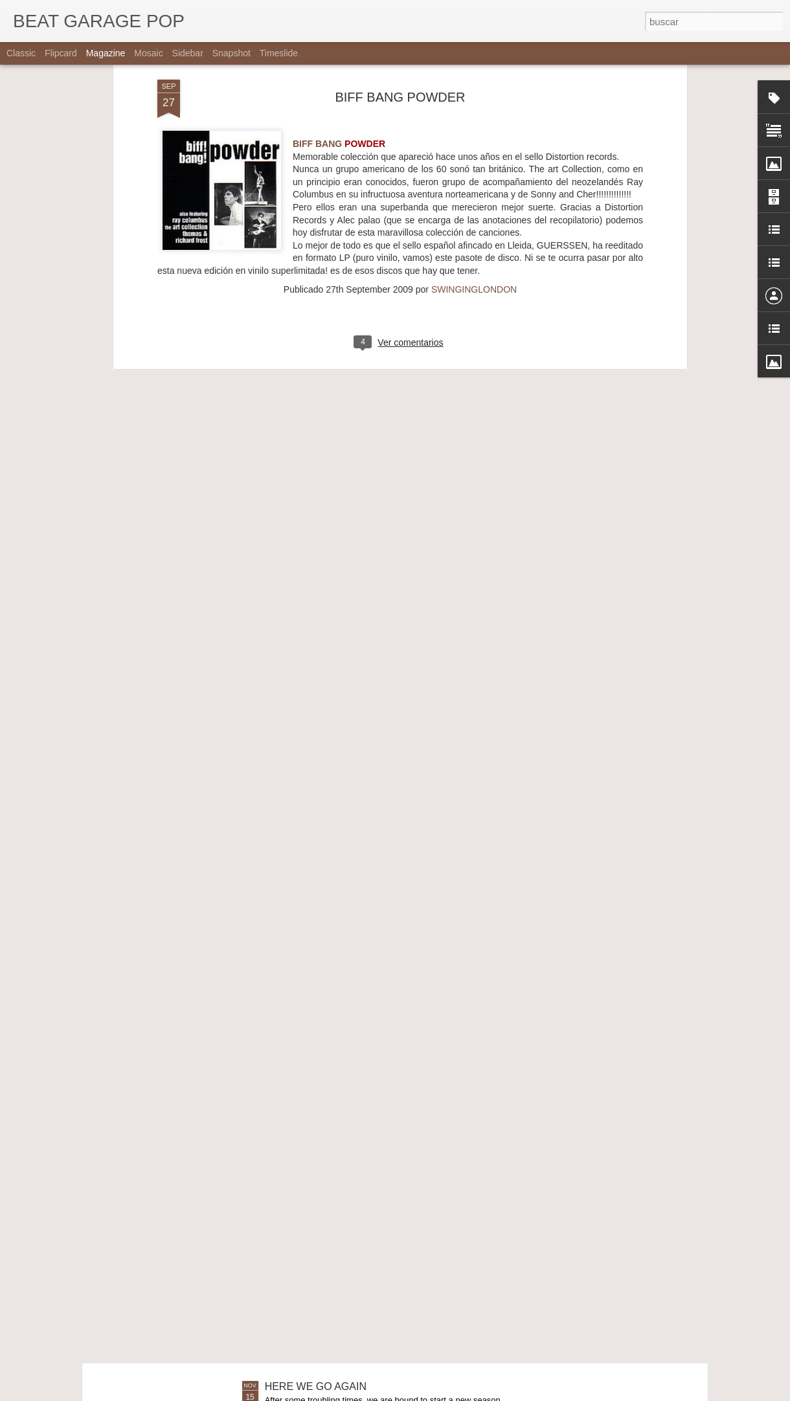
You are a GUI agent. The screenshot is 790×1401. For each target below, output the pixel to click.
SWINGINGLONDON (474, 145)
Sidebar (187, 53)
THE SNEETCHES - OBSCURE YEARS (357, 1239)
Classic (21, 53)
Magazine (106, 53)
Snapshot (231, 53)
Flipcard (61, 53)
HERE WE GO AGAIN (316, 1386)
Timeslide (279, 53)
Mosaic (148, 53)
